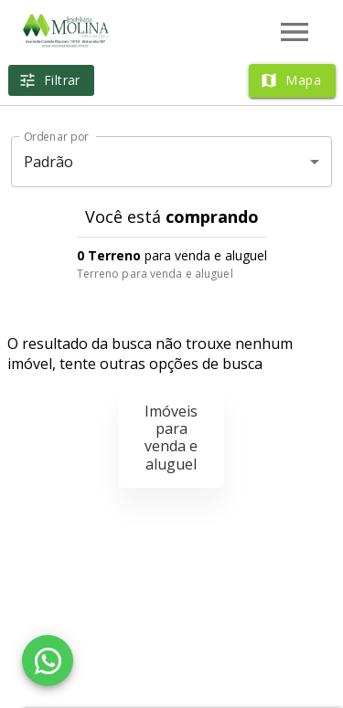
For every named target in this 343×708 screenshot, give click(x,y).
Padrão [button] (49, 162)
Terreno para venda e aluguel (155, 273)
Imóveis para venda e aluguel (171, 437)
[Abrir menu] (294, 32)
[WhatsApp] (47, 660)
